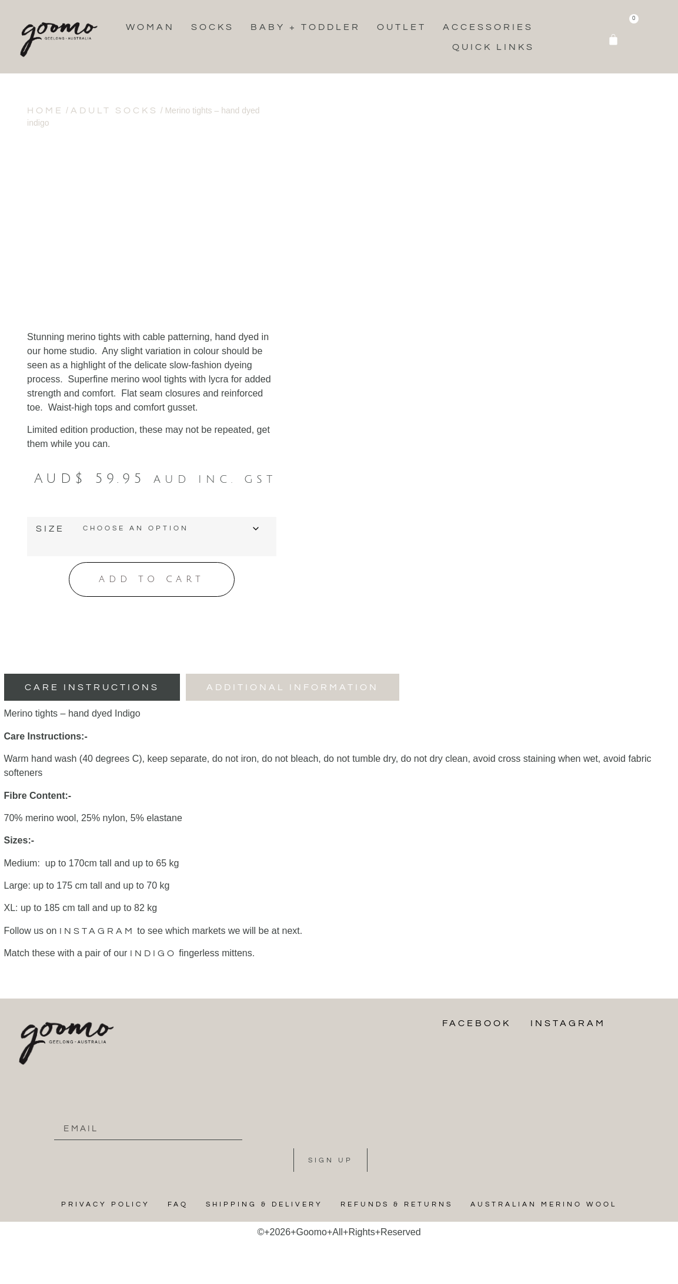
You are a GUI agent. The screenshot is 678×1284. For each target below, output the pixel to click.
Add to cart (152, 578)
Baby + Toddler (305, 27)
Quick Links (493, 47)
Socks (212, 27)
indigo (153, 951)
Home (45, 110)
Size (50, 528)
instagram (97, 928)
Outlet (401, 27)
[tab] (92, 685)
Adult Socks (114, 110)
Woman (150, 27)
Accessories (488, 27)
